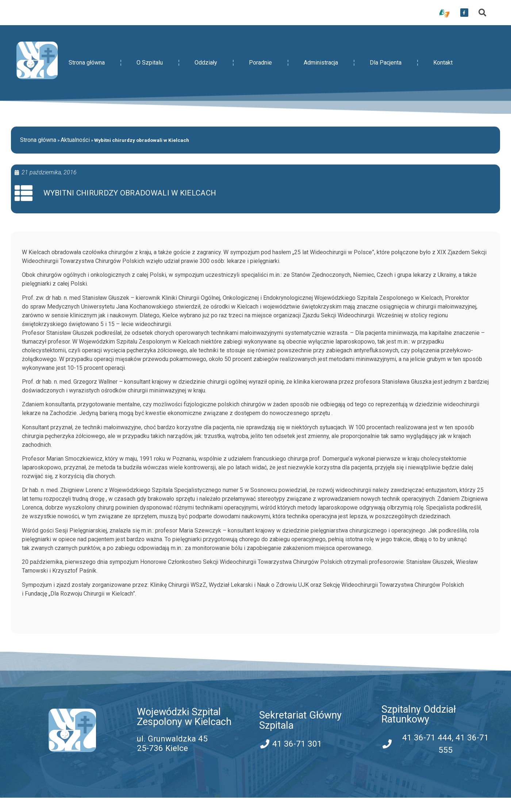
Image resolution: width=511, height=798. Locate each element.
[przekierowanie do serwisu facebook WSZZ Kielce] (464, 13)
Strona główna (87, 62)
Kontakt (443, 62)
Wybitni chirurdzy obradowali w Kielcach (130, 193)
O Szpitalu (150, 62)
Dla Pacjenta (386, 62)
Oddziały (206, 62)
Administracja (321, 62)
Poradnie (260, 62)
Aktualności (75, 139)
